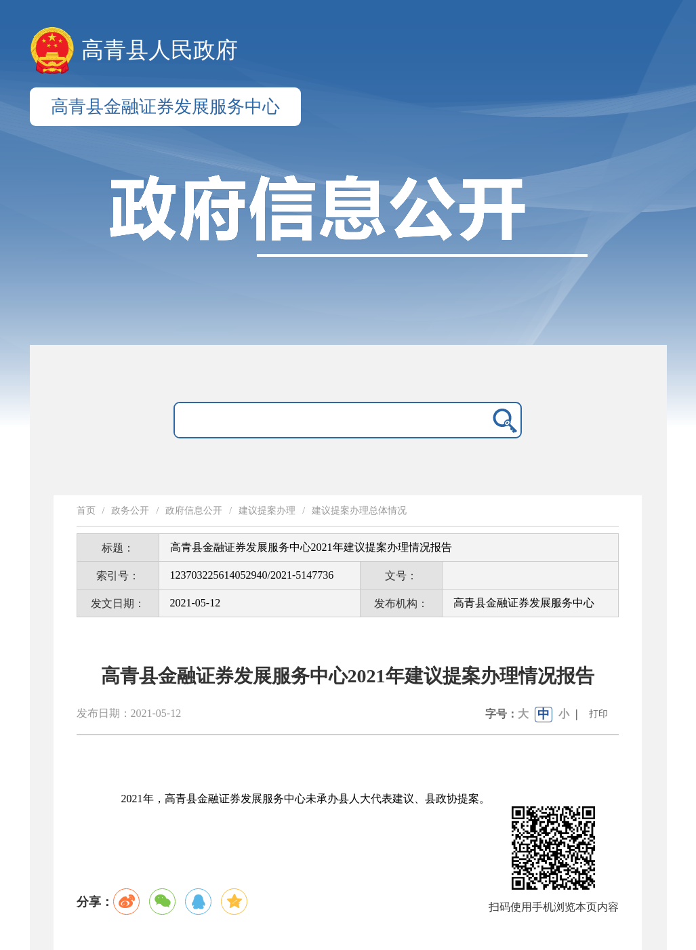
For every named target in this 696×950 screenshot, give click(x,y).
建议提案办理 (267, 510)
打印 (598, 714)
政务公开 (130, 510)
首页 (86, 510)
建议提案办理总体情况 (359, 510)
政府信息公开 (193, 510)
